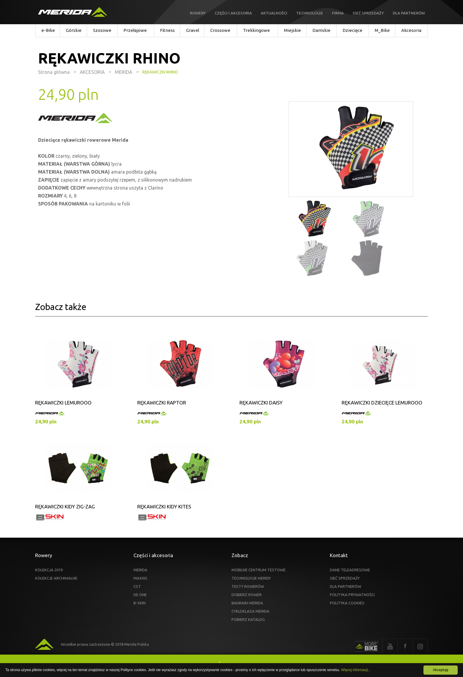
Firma (338, 13)
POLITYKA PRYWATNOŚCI (352, 595)
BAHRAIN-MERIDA (247, 603)
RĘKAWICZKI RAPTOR (161, 402)
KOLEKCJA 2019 (49, 570)
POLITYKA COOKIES (347, 603)
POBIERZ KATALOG (248, 619)
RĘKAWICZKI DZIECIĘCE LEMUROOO (382, 402)
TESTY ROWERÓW (247, 586)
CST (137, 586)
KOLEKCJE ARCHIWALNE (56, 578)
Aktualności (274, 13)
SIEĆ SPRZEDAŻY (345, 578)
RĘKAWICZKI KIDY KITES (164, 506)
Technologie (309, 13)
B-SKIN (139, 603)
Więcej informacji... (356, 670)
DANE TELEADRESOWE (350, 570)
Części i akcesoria (233, 13)
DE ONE (140, 595)
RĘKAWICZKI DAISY (261, 402)
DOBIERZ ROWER (246, 595)
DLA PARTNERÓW (345, 586)
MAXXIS (140, 578)
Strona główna (54, 72)
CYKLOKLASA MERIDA (250, 611)
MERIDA (140, 570)
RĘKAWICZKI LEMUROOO (63, 402)
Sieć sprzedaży (368, 13)
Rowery (198, 13)
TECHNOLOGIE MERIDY (251, 578)
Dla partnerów (409, 13)
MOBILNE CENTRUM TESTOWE (258, 570)
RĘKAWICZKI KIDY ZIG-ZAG (65, 506)
